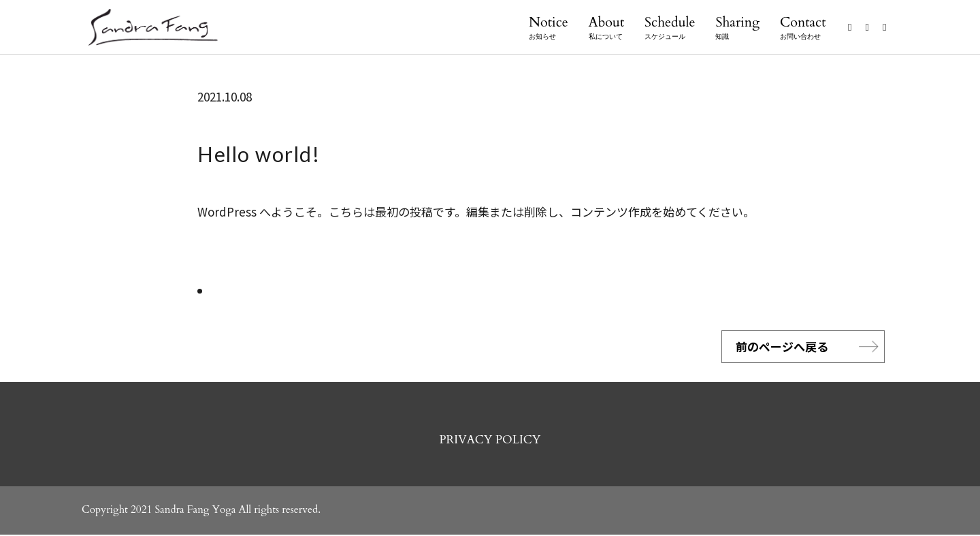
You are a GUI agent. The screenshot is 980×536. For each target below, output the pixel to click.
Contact (803, 28)
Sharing (737, 28)
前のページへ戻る (782, 347)
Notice (548, 28)
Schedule (670, 28)
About (607, 28)
